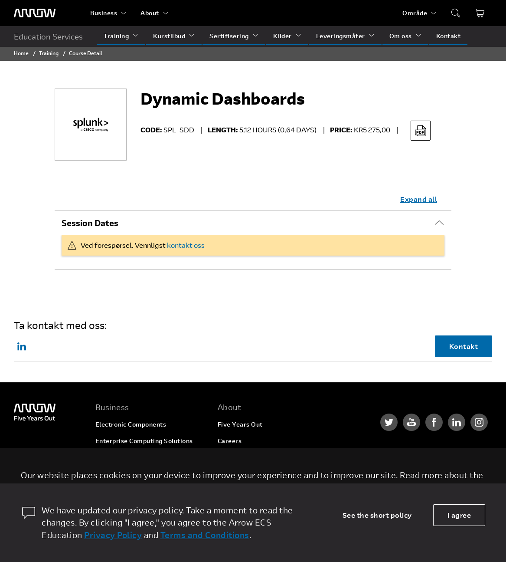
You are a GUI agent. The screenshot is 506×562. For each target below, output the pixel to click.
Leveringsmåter (340, 36)
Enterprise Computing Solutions (144, 441)
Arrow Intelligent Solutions (136, 457)
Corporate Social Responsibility (266, 457)
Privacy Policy (113, 534)
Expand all (418, 199)
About (149, 13)
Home (21, 52)
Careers (230, 441)
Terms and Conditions (204, 534)
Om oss (400, 36)
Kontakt (448, 36)
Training (116, 36)
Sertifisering (229, 36)
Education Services (48, 36)
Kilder (282, 36)
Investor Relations (246, 474)
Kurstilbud (169, 36)
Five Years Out (240, 424)
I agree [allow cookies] (459, 514)
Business (103, 13)
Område (414, 13)
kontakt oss (186, 245)
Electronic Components (130, 424)
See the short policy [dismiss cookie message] (377, 514)
